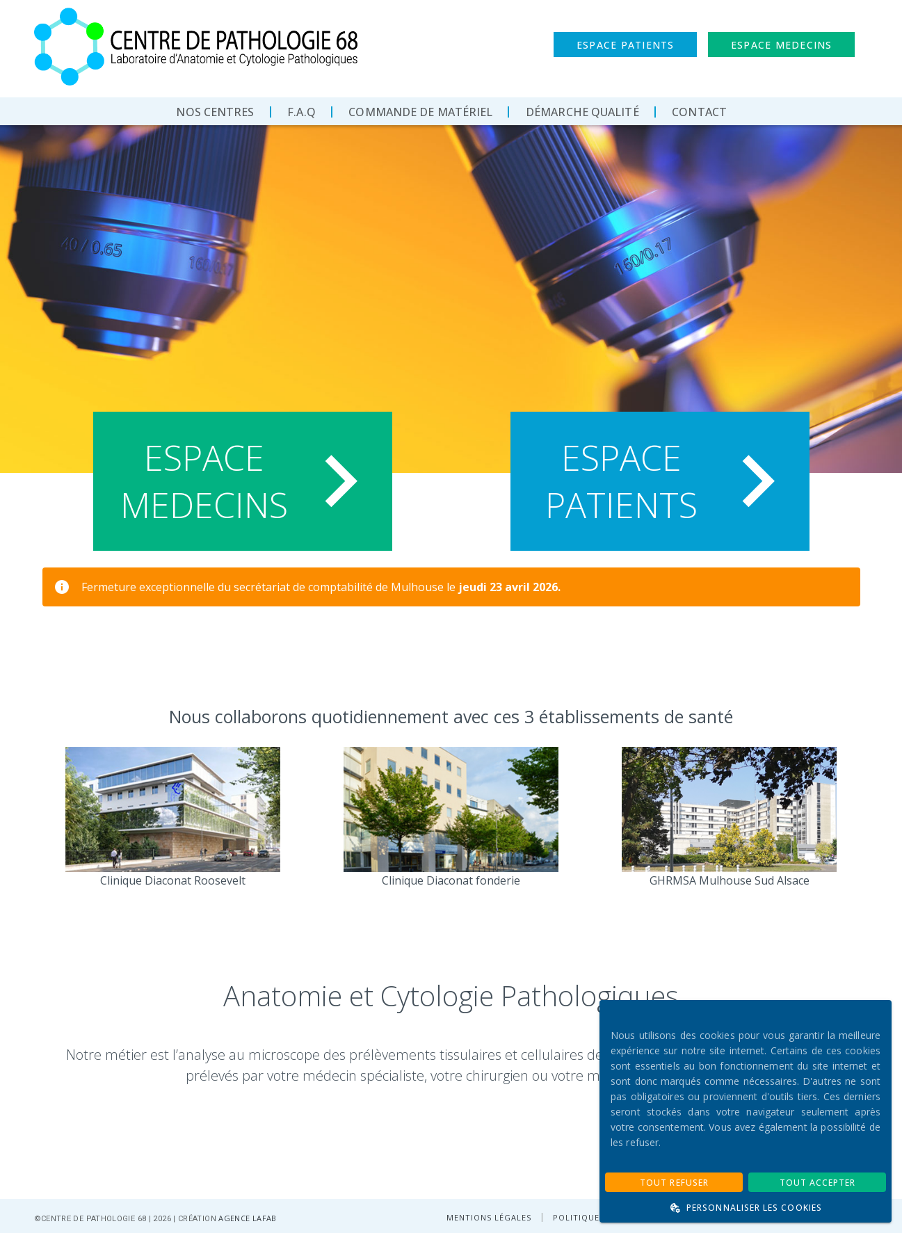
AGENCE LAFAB (247, 1218)
